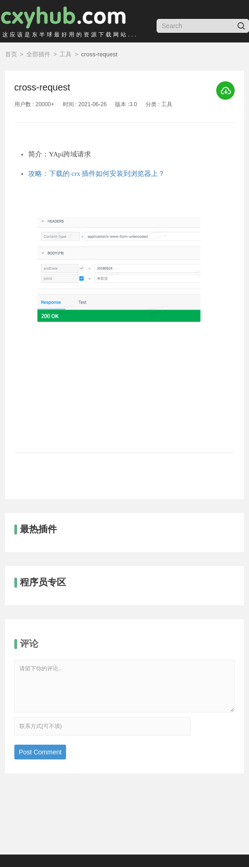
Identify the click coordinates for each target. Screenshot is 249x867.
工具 (66, 54)
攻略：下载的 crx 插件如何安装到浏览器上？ (96, 173)
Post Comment (40, 752)
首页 (11, 54)
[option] (124, 321)
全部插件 (38, 54)
